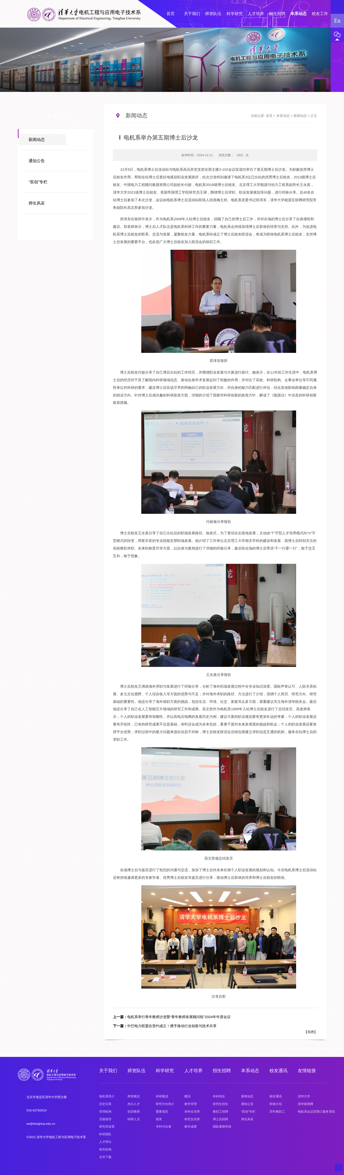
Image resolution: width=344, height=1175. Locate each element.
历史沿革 (105, 1104)
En (337, 20)
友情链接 (307, 1070)
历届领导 (105, 1119)
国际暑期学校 (222, 1126)
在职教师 (133, 1111)
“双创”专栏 (38, 182)
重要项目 (162, 1111)
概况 (187, 1096)
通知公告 (37, 161)
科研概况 (162, 1096)
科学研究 (165, 1070)
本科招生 (219, 1096)
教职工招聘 (220, 1111)
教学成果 (190, 1126)
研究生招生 (220, 1104)
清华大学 (304, 1096)
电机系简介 (107, 1096)
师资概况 (133, 1096)
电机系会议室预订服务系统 (316, 1111)
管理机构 (105, 1111)
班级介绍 (275, 1104)
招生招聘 (222, 1070)
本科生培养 (192, 1111)
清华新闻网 (305, 1104)
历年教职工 (277, 1111)
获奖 (159, 1119)
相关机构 (105, 1149)
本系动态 (283, 116)
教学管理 (190, 1104)
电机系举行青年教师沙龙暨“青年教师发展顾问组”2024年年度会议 (171, 1017)
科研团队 (105, 1134)
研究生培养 (192, 1119)
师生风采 (37, 203)
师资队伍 (136, 1070)
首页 (269, 116)
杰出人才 (133, 1104)
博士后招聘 (220, 1119)
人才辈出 (105, 1142)
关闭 (310, 1032)
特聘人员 (133, 1119)
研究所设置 (107, 1126)
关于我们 (108, 1070)
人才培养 (193, 1070)
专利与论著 (163, 1126)
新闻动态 (37, 139)
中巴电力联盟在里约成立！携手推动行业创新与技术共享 (165, 1026)
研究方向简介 (165, 1104)
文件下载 (105, 1157)
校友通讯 (278, 1070)
